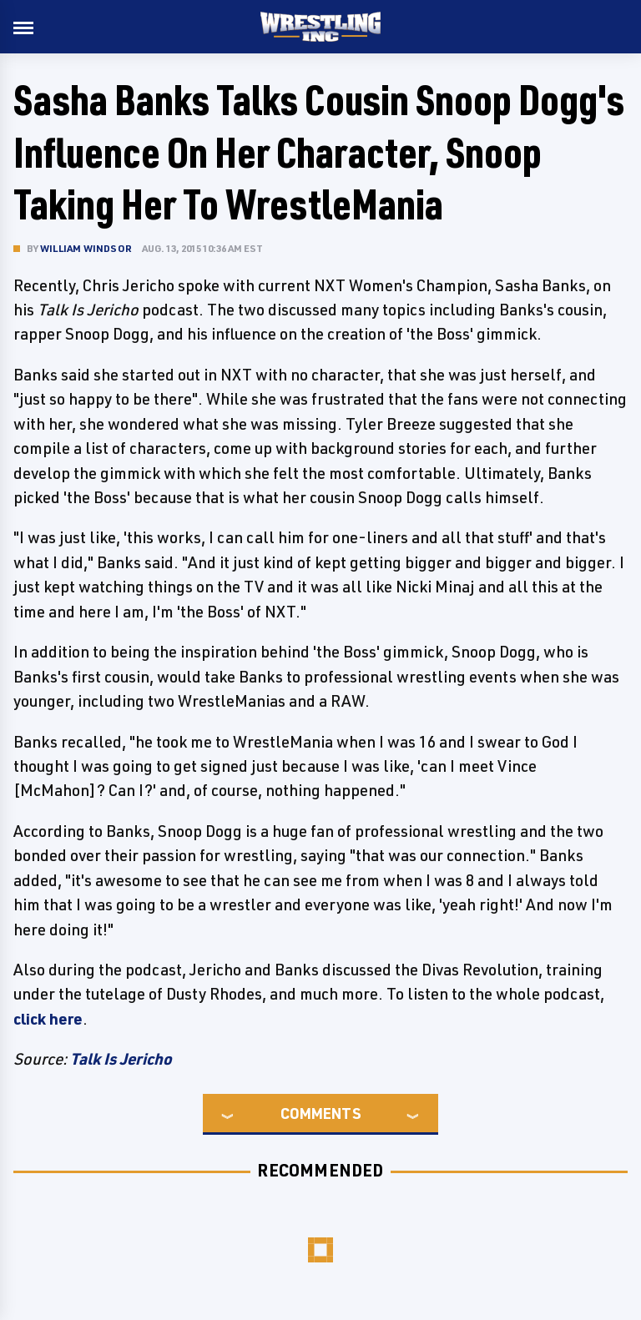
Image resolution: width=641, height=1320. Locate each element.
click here (48, 1019)
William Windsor (86, 248)
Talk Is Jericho (121, 1059)
